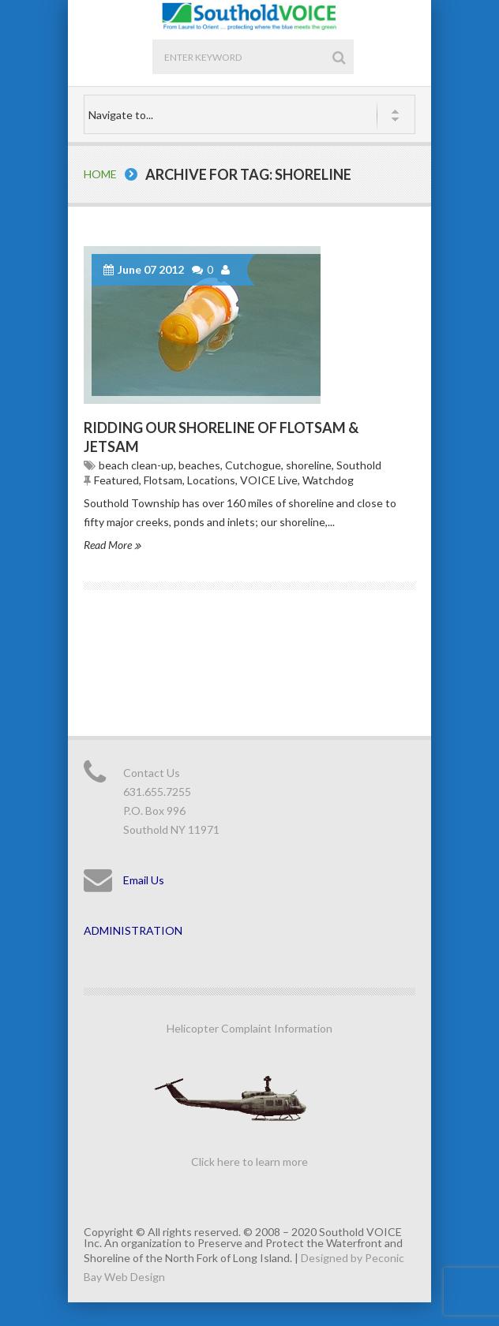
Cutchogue (253, 465)
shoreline (309, 465)
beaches (199, 465)
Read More (112, 544)
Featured (116, 480)
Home (100, 174)
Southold (358, 465)
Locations (211, 480)
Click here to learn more (249, 1161)
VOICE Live (269, 480)
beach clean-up (136, 465)
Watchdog (328, 480)
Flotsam (163, 480)
